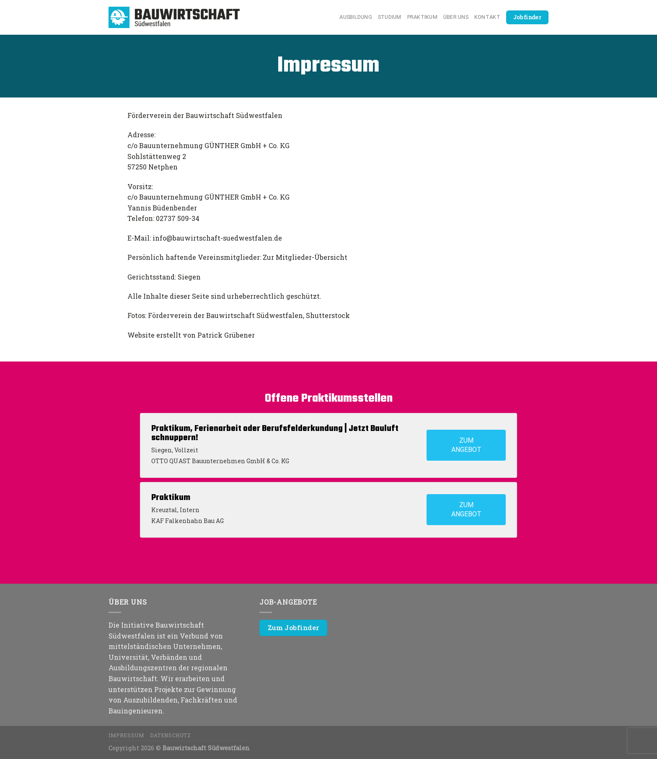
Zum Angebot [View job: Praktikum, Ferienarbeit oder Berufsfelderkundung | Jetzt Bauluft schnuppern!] (466, 445)
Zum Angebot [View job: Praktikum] (466, 509)
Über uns (455, 17)
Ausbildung (355, 17)
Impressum (127, 735)
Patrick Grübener (226, 335)
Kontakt (487, 17)
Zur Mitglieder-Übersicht (305, 257)
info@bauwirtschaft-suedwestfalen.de (217, 237)
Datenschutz (170, 735)
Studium (389, 17)
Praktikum (422, 17)
